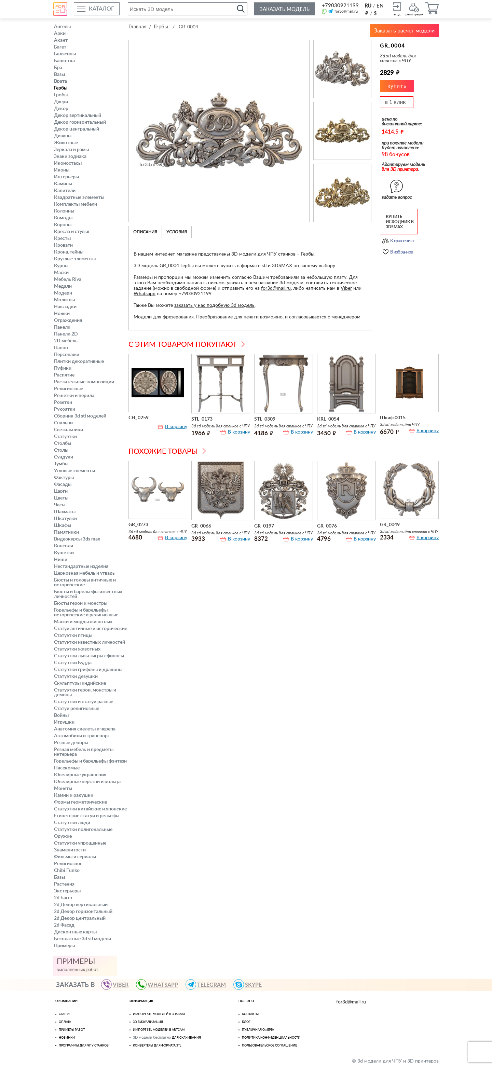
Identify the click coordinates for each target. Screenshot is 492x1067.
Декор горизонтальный (80, 122)
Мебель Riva (67, 279)
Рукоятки (64, 409)
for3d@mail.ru (346, 11)
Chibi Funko (67, 870)
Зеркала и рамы (71, 149)
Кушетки (64, 552)
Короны (62, 224)
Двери (61, 101)
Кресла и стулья (71, 231)
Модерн (63, 293)
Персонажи (66, 354)
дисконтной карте (401, 124)
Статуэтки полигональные (83, 829)
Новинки (67, 1037)
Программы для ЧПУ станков (84, 1045)
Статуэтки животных (77, 649)
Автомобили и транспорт (82, 736)
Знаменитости (70, 850)
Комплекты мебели (75, 204)
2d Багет (63, 897)
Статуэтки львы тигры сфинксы (89, 656)
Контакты (250, 1014)
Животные (66, 142)
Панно (61, 347)
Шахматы (65, 511)
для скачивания (186, 1037)
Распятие (64, 375)
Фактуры (64, 477)
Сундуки (63, 457)
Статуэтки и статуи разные (83, 701)
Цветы (61, 498)
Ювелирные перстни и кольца (87, 781)
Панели (62, 327)
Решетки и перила (74, 395)
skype (251, 984)
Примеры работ (72, 1029)
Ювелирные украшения (80, 774)
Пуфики (62, 368)
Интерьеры (66, 177)
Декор (61, 108)
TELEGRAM (209, 984)
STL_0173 (202, 419)
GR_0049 (390, 524)
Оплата (65, 1022)
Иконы (61, 170)
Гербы (60, 88)
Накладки (65, 306)
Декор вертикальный (77, 115)
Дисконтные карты (75, 932)
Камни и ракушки (73, 795)
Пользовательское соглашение (269, 1045)
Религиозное (68, 863)
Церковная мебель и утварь (84, 573)
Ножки (62, 313)
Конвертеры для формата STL (157, 1045)
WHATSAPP (160, 984)
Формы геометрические (80, 802)
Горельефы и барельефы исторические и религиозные (86, 612)
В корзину (176, 426)
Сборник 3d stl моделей (80, 416)
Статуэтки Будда (73, 662)
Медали (63, 286)
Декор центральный (76, 129)
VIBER (117, 984)
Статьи (64, 1014)
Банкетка (64, 60)
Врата (60, 81)
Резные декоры (71, 742)
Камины (63, 183)
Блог (246, 1022)
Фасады (62, 484)
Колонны (64, 211)
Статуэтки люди (72, 822)
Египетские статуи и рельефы (86, 815)
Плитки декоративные (79, 361)
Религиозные (68, 388)
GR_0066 (201, 526)
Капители (65, 190)
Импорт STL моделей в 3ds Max (159, 1014)
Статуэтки (65, 436)
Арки (60, 33)
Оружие (63, 836)
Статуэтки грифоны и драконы (88, 669)
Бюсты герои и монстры (80, 603)
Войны (61, 715)
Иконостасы (68, 163)
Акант (61, 40)
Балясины (65, 54)
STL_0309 (264, 419)
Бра (58, 67)
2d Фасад (64, 925)
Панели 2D (66, 334)
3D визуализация (148, 1022)
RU (368, 6)
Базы (59, 877)
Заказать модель (285, 9)
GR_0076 (327, 526)
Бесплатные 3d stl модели (82, 938)
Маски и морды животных (83, 621)
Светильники (68, 429)
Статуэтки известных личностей (89, 642)
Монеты (63, 788)
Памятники (66, 532)
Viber (346, 288)
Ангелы (62, 26)
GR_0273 (138, 524)
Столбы (62, 443)
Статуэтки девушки (76, 676)
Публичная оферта (258, 1029)
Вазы (59, 74)
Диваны (62, 136)
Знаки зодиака (70, 156)
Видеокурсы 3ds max (77, 539)
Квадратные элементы (79, 197)
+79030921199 (340, 5)
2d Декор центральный (80, 918)
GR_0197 (264, 526)
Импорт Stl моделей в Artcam (158, 1029)
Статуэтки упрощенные (80, 843)
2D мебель (66, 341)
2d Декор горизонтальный (83, 911)
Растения (64, 884)
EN (380, 6)
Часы (59, 505)
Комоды (63, 218)
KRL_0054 (328, 419)
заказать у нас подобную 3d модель (214, 305)
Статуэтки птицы (73, 635)
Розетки (63, 402)
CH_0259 (138, 417)
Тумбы (61, 464)
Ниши (60, 559)
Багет (60, 47)
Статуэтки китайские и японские (90, 809)
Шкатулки (65, 518)
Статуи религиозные (76, 708)
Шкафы (62, 525)
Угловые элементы (74, 470)
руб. (367, 13)
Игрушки (64, 722)
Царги (61, 491)
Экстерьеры (67, 891)
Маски (61, 272)
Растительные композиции (84, 382)
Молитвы (64, 300)
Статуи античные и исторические (90, 628)
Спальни (63, 423)
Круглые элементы (75, 259)
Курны (61, 265)
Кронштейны (68, 252)
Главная (137, 26)
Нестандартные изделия (81, 566)
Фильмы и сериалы (75, 856)
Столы (61, 450)
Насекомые (67, 768)
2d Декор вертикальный (81, 904)
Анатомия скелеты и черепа (84, 729)
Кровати (63, 245)
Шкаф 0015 (393, 417)
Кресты (62, 238)
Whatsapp (144, 293)
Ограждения (68, 320)
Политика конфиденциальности (271, 1037)
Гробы (61, 95)
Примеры (64, 945)
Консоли (63, 546)
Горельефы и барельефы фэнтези (90, 761)
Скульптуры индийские (80, 683)
